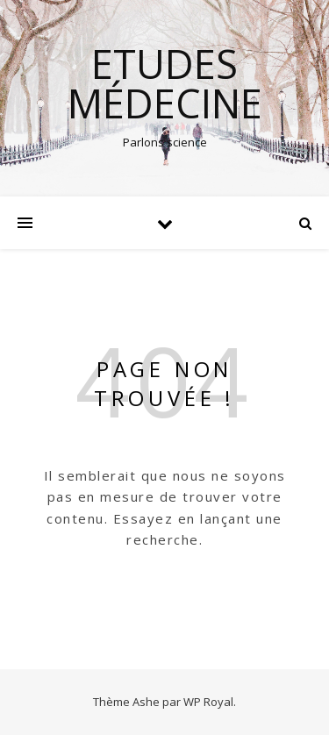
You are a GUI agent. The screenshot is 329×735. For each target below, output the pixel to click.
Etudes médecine (165, 83)
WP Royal (208, 702)
